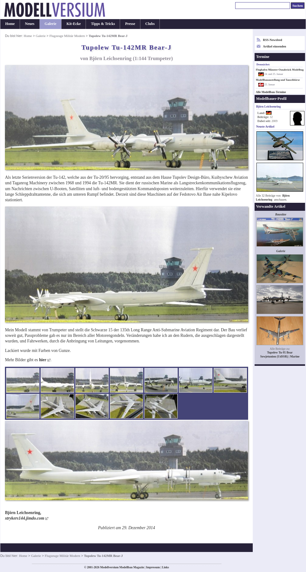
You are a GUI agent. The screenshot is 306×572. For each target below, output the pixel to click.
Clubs (150, 24)
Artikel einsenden (274, 46)
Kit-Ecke (73, 24)
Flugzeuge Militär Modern (67, 36)
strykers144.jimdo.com (24, 518)
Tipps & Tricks (103, 24)
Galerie (50, 24)
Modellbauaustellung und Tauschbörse (278, 79)
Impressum (153, 567)
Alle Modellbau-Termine (271, 92)
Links (165, 567)
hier (42, 360)
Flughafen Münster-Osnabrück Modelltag (280, 69)
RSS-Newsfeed (272, 40)
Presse (130, 24)
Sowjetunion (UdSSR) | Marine (280, 356)
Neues (29, 24)
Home (10, 24)
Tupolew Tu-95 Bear (279, 352)
